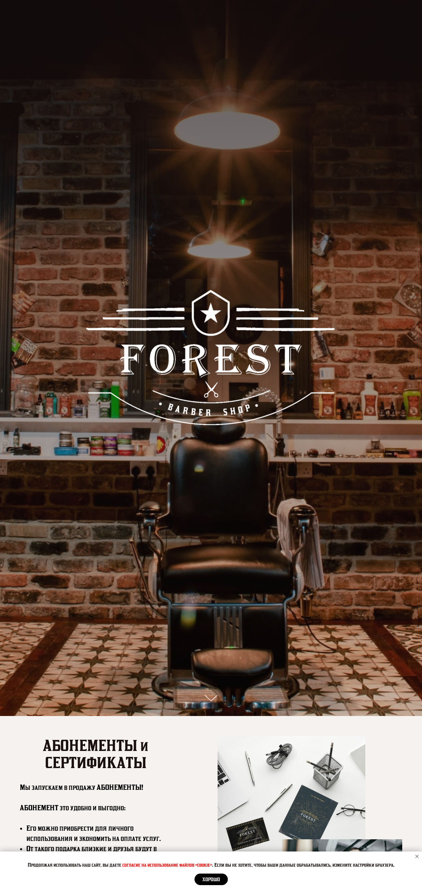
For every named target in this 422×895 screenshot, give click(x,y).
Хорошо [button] (211, 879)
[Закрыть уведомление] (417, 856)
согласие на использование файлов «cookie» (167, 865)
